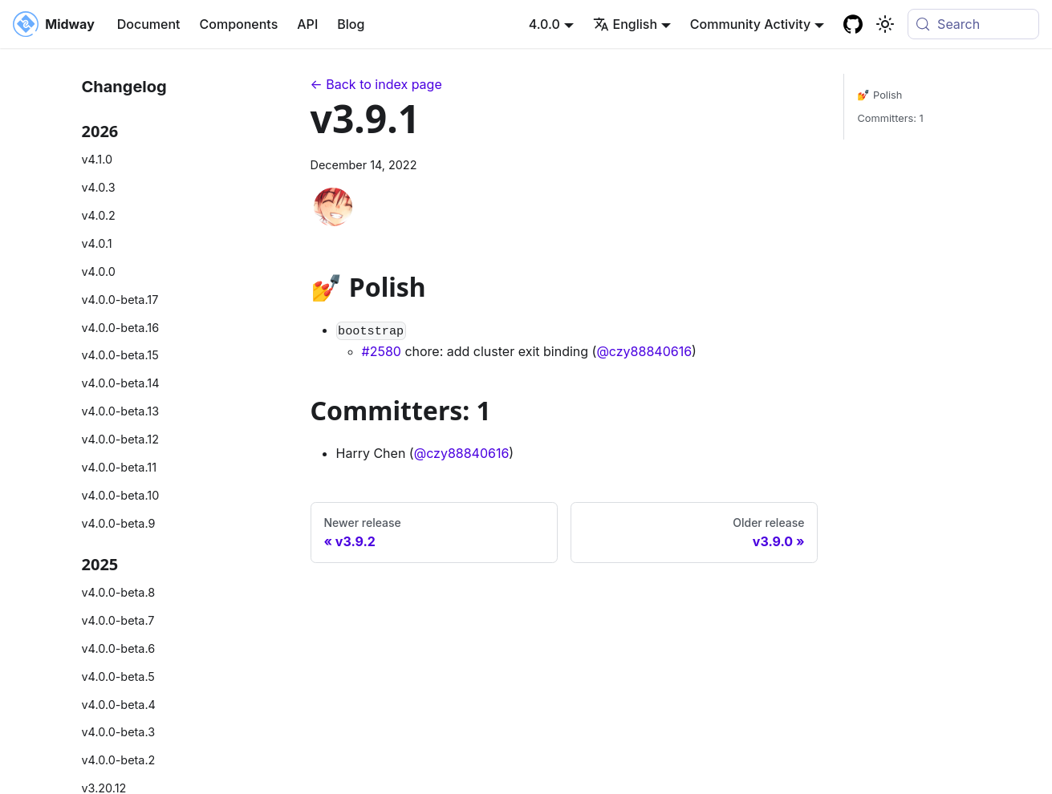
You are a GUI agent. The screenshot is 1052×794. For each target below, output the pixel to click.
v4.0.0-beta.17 (120, 299)
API (307, 24)
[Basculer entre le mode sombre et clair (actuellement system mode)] (885, 24)
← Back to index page (376, 84)
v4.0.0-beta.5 (118, 676)
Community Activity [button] (750, 24)
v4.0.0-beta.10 (121, 495)
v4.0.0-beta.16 (121, 327)
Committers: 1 (890, 118)
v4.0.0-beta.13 (121, 411)
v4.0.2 (99, 215)
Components (239, 24)
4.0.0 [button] (544, 24)
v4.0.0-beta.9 (119, 523)
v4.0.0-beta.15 (120, 355)
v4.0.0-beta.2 (119, 760)
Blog (350, 24)
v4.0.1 (97, 243)
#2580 (381, 351)
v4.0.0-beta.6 (119, 648)
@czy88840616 (644, 351)
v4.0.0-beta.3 (119, 732)
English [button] (625, 24)
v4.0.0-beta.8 (119, 592)
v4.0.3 (99, 187)
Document (149, 24)
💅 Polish (879, 95)
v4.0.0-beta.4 (119, 704)
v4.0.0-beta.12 (120, 439)
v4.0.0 (99, 271)
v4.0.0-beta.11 (119, 467)
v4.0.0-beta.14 (121, 383)
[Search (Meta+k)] (973, 24)
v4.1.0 (97, 159)
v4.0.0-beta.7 (118, 620)
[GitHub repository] (853, 24)
